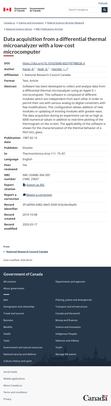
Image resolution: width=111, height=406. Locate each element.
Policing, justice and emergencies (74, 299)
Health (7, 333)
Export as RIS (33, 185)
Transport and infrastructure (71, 306)
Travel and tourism (13, 313)
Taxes (6, 340)
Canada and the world (68, 313)
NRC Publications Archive (49, 29)
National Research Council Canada (27, 251)
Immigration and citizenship (18, 306)
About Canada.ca (12, 385)
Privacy (7, 399)
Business (8, 320)
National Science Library (19, 29)
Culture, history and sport (17, 361)
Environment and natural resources (22, 347)
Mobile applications (14, 378)
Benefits (7, 327)
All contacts (9, 281)
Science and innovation (31, 22)
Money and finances (67, 320)
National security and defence (19, 354)
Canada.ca (9, 22)
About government (13, 288)
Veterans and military (67, 340)
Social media (10, 371)
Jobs (5, 299)
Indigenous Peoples (66, 333)
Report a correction (37, 195)
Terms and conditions (15, 392)
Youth (59, 347)
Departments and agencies (70, 281)
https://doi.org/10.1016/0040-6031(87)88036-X (54, 63)
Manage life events (66, 354)
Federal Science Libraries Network (65, 22)
